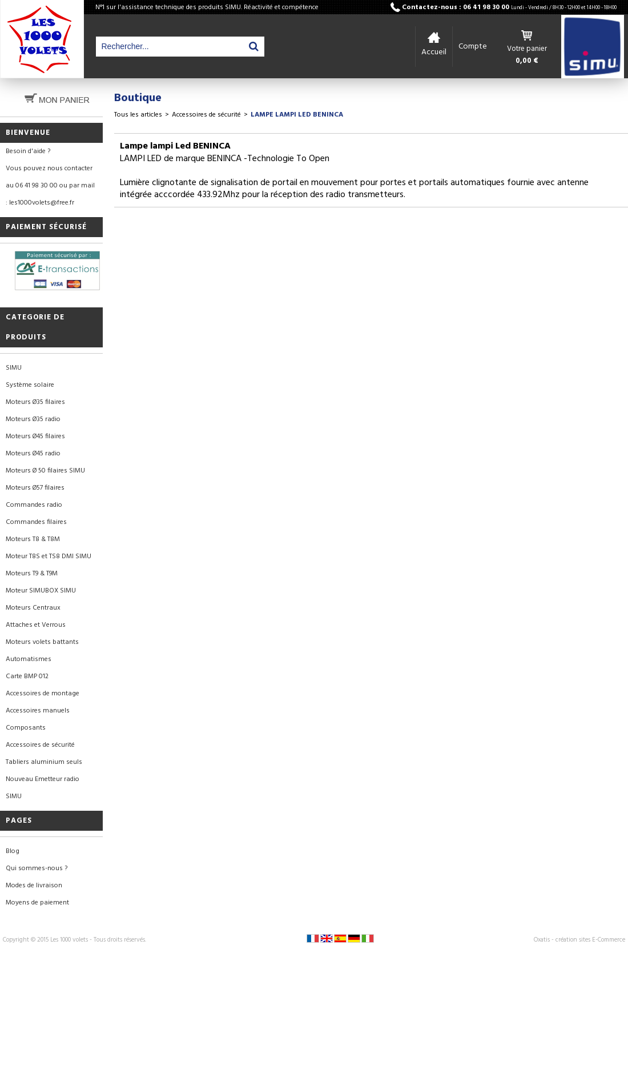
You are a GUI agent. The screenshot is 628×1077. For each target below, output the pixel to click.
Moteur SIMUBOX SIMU (41, 590)
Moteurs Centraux (33, 608)
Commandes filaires (36, 522)
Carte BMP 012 (27, 676)
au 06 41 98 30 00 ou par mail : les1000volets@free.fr (50, 194)
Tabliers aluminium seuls (44, 762)
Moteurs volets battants (42, 642)
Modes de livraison (34, 885)
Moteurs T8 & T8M (33, 539)
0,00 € (527, 61)
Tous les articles (138, 115)
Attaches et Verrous (36, 625)
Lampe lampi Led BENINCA (297, 115)
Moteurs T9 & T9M (32, 573)
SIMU (14, 368)
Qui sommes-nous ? (36, 868)
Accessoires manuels (38, 710)
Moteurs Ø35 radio (33, 419)
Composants (26, 728)
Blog (12, 851)
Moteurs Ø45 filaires (35, 436)
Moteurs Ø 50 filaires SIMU (45, 471)
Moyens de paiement (37, 902)
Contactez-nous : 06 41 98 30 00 (509, 7)
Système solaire (30, 385)
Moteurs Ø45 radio (33, 453)
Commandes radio (34, 505)
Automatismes (28, 659)
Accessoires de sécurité (40, 745)
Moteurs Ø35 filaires (35, 402)
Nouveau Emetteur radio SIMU (42, 788)
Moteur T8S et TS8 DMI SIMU (48, 556)
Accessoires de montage (42, 693)
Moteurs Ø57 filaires (35, 488)
